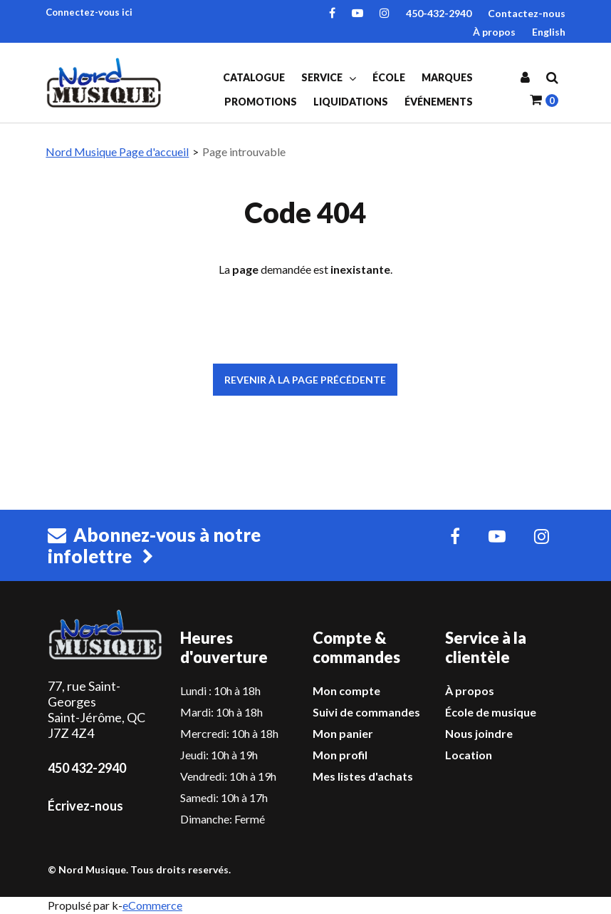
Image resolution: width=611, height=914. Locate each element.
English (548, 32)
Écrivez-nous (85, 805)
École (388, 77)
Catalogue (254, 77)
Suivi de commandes (366, 712)
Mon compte (346, 690)
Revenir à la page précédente (305, 380)
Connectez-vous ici (89, 12)
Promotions (260, 102)
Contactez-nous (526, 13)
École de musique (490, 712)
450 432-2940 (87, 768)
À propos (494, 32)
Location (468, 754)
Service (328, 77)
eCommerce (152, 905)
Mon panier (343, 733)
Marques (447, 77)
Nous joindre (479, 733)
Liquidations (350, 102)
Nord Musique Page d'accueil (117, 151)
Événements (438, 102)
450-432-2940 (438, 13)
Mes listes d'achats (363, 776)
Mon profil (340, 754)
